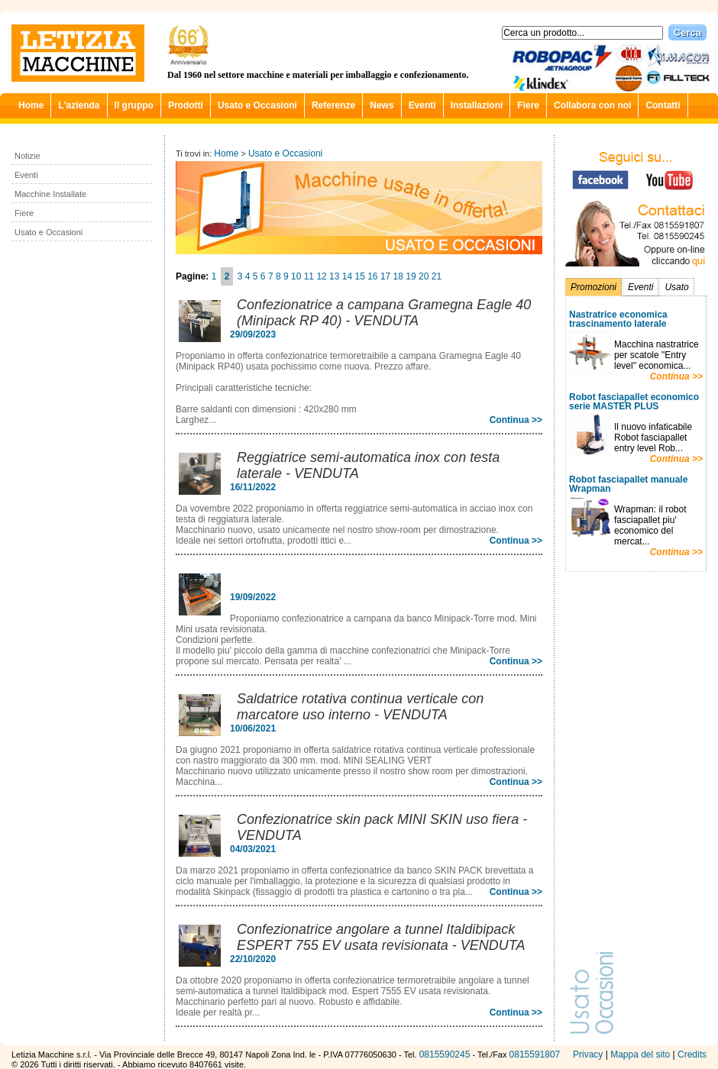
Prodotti (185, 105)
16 (372, 276)
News (381, 105)
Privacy (588, 1054)
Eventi (422, 105)
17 (385, 276)
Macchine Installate (50, 194)
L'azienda (78, 105)
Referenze (333, 105)
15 (359, 276)
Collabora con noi (592, 105)
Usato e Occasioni (257, 105)
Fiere (528, 105)
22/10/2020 (253, 959)
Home (31, 105)
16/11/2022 (253, 487)
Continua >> (676, 376)
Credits (692, 1054)
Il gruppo (134, 105)
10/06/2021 (253, 728)
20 (424, 276)
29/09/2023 (253, 334)
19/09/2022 (253, 597)
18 (398, 276)
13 (334, 276)
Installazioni (477, 105)
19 (411, 276)
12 (321, 276)
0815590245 (445, 1054)
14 (347, 276)
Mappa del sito (640, 1054)
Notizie (27, 155)
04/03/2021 (253, 849)
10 (296, 276)
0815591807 (535, 1054)
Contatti (662, 105)
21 (436, 276)
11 (309, 276)
